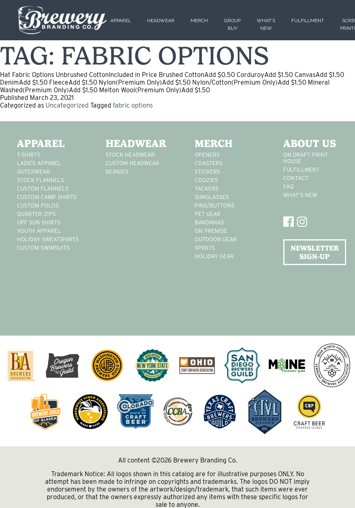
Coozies (206, 180)
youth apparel (39, 231)
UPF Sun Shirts (38, 222)
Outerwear (33, 171)
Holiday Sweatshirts (48, 239)
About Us (309, 143)
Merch (199, 20)
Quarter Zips (36, 214)
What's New (300, 195)
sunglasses (212, 197)
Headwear (160, 20)
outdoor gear (216, 239)
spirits (205, 248)
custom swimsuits (43, 248)
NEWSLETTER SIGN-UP (315, 252)
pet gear (207, 214)
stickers (207, 171)
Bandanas (209, 222)
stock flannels (40, 180)
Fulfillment (307, 20)
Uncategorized (67, 105)
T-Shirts (28, 154)
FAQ (288, 186)
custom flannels (43, 188)
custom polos (38, 205)
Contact (295, 178)
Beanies (117, 171)
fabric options (133, 105)
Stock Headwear (130, 154)
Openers (207, 154)
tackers (206, 188)
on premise (211, 231)
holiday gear (214, 256)
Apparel (120, 20)
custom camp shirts (47, 197)
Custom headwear (132, 163)
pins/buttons (215, 205)
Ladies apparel (39, 163)
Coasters (208, 163)
